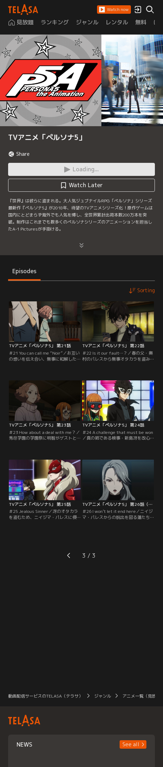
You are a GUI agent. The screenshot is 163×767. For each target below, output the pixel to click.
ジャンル (102, 696)
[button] (114, 9)
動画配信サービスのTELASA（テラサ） (45, 696)
